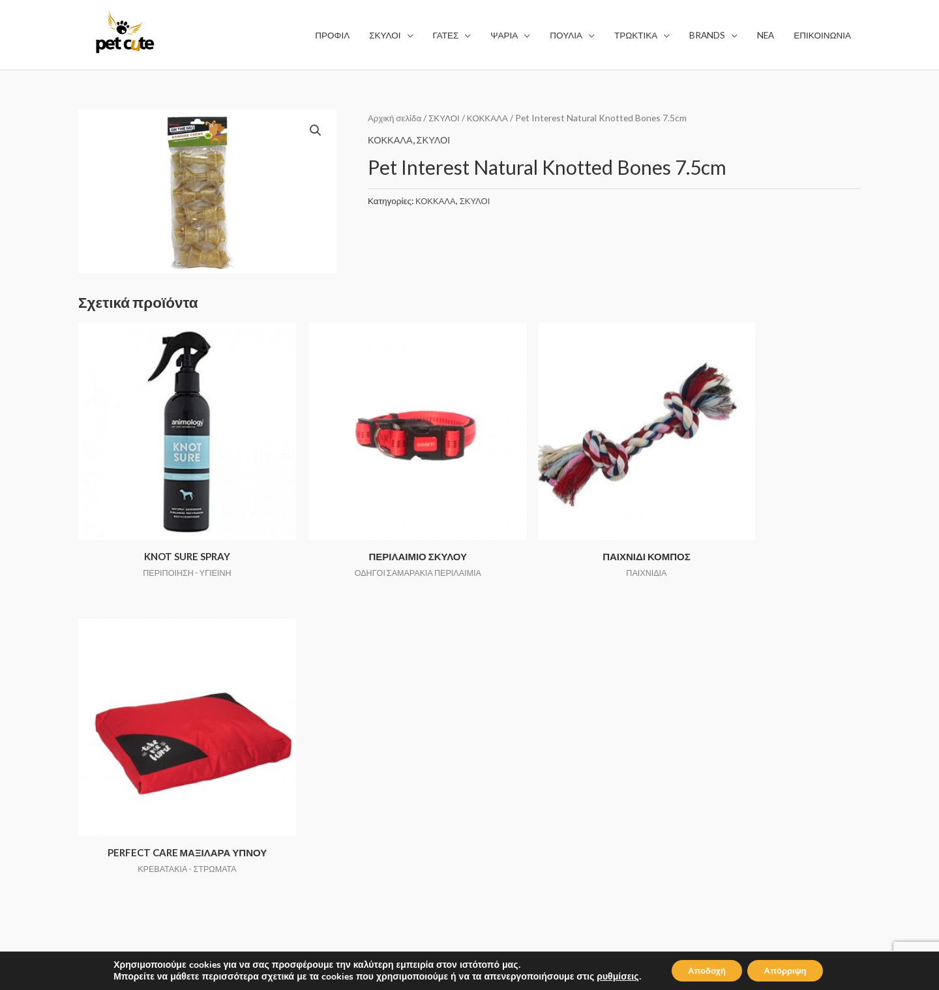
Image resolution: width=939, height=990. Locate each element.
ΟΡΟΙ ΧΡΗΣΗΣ (515, 715)
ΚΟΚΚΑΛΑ (491, 117)
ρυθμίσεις (608, 976)
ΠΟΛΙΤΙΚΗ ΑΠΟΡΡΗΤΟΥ (537, 734)
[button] (315, 131)
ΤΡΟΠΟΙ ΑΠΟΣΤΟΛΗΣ (532, 752)
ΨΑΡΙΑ (295, 752)
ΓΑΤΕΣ (294, 734)
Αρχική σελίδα (395, 117)
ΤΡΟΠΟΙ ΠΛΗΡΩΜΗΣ (530, 770)
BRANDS (300, 806)
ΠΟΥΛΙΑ (298, 770)
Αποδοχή (702, 969)
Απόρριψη (789, 969)
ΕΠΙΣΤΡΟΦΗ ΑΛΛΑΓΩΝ (535, 788)
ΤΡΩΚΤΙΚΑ (304, 788)
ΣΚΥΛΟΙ (446, 117)
